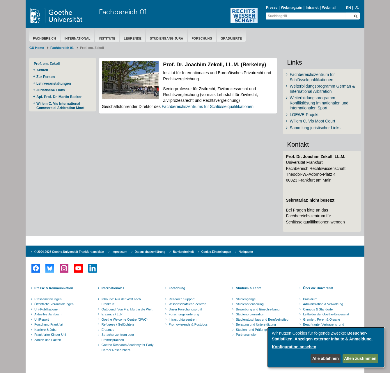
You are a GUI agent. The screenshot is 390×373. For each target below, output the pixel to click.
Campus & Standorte (318, 309)
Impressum (119, 251)
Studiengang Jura (166, 38)
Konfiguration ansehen (294, 346)
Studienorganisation (250, 314)
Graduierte (231, 38)
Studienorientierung (249, 304)
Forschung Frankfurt (48, 324)
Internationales (113, 288)
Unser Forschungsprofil (185, 309)
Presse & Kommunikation (53, 288)
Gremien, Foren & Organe (321, 319)
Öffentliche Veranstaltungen (54, 304)
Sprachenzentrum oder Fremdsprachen (118, 337)
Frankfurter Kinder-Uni (50, 334)
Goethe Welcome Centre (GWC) (125, 319)
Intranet (312, 8)
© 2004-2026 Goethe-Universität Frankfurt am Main (69, 251)
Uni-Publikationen (46, 309)
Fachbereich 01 (123, 11)
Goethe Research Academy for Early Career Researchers (128, 347)
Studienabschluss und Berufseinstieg (262, 319)
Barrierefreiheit (183, 251)
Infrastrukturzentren (182, 319)
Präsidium (310, 299)
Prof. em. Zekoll (47, 64)
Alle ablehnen (325, 358)
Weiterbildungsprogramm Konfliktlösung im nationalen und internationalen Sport (319, 102)
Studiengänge (246, 299)
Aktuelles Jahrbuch (47, 314)
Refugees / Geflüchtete (118, 324)
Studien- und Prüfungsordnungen (259, 329)
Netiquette (246, 251)
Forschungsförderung (184, 314)
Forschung (202, 38)
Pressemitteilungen (48, 299)
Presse (271, 8)
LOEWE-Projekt (304, 114)
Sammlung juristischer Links (315, 127)
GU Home (36, 47)
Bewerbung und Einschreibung (257, 309)
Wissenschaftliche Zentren (187, 304)
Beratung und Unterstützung (256, 324)
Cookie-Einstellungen (216, 251)
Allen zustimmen (360, 358)
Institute (107, 38)
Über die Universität (318, 288)
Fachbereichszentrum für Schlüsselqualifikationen (312, 77)
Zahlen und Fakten (47, 340)
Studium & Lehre (248, 288)
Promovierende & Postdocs (188, 324)
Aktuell (42, 70)
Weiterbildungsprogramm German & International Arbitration (322, 89)
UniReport (41, 319)
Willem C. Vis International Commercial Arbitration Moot (60, 106)
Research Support (182, 299)
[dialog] (326, 347)
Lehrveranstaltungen (53, 83)
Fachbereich (44, 38)
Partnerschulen (246, 334)
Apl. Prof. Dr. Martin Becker (58, 97)
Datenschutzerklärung (150, 251)
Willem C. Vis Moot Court (312, 121)
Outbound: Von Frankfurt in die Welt (127, 309)
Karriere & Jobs (45, 329)
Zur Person (45, 77)
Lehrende (132, 38)
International (77, 38)
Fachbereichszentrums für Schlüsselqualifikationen (208, 106)
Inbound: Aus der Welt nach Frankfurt (121, 301)
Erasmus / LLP (112, 314)
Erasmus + (109, 329)
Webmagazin (291, 8)
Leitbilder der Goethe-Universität (326, 314)
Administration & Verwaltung (323, 304)
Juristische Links (50, 90)
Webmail (329, 8)
